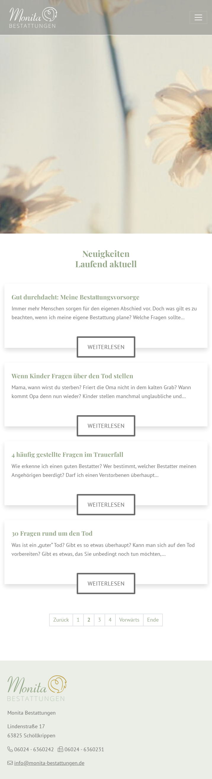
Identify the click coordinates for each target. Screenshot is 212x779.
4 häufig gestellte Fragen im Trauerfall (67, 454)
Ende (153, 619)
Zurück (61, 619)
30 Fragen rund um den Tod (52, 533)
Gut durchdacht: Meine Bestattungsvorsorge (75, 297)
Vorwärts (129, 619)
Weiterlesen (111, 346)
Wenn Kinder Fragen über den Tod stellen (72, 375)
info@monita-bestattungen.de (49, 763)
